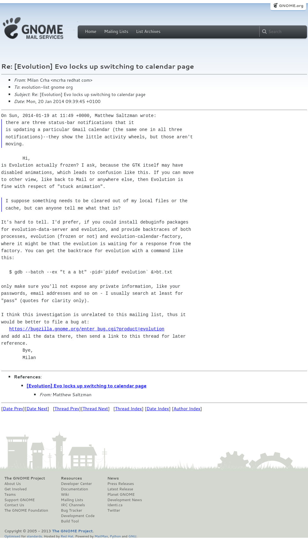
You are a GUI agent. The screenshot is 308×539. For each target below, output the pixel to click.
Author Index (187, 408)
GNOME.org (291, 5)
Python (115, 536)
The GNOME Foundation (26, 510)
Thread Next (95, 408)
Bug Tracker (71, 510)
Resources (71, 478)
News (113, 478)
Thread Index (128, 408)
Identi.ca (115, 505)
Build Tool (70, 521)
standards (34, 536)
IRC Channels (73, 505)
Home (91, 31)
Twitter (113, 510)
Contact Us (14, 505)
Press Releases (120, 483)
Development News (124, 499)
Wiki (65, 494)
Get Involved (15, 489)
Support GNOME (19, 499)
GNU (132, 536)
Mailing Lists (116, 31)
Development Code (78, 515)
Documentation (74, 489)
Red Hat (67, 536)
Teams (10, 494)
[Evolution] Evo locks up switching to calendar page (87, 386)
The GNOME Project (24, 478)
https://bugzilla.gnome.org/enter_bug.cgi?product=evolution (86, 329)
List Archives (148, 31)
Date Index (158, 408)
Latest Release (120, 489)
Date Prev (13, 408)
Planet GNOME (121, 494)
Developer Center (76, 483)
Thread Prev (66, 408)
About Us (12, 483)
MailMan (101, 536)
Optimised (12, 536)
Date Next (36, 408)
